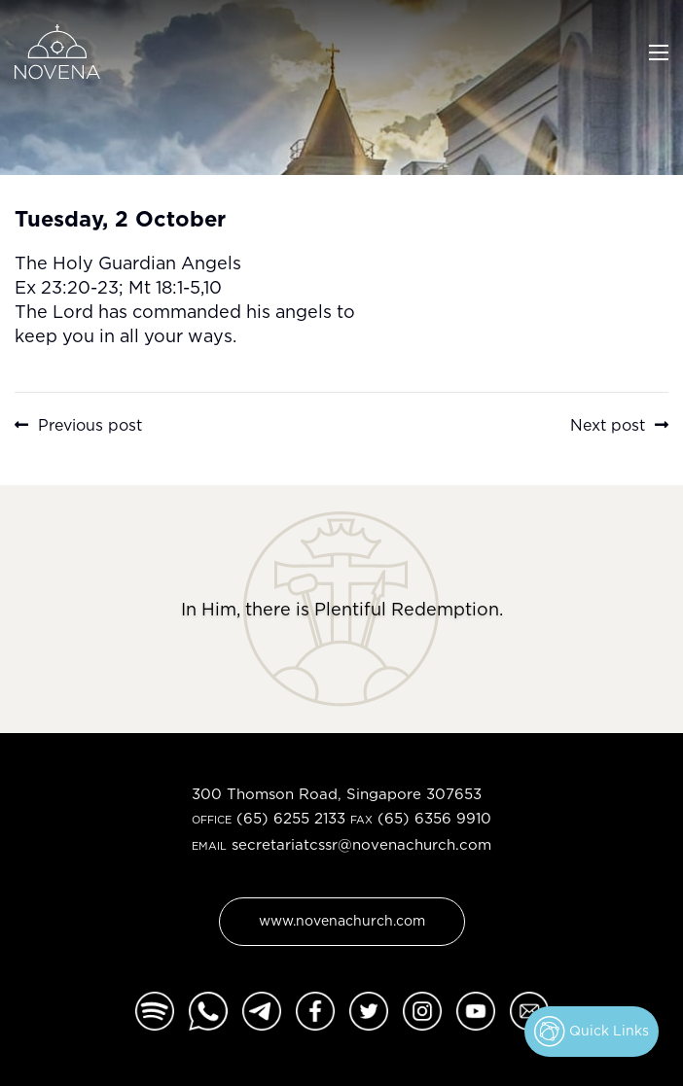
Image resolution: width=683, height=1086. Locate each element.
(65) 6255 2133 (290, 818)
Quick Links (591, 1031)
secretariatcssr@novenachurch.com (361, 844)
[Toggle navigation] (658, 50)
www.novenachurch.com (342, 920)
